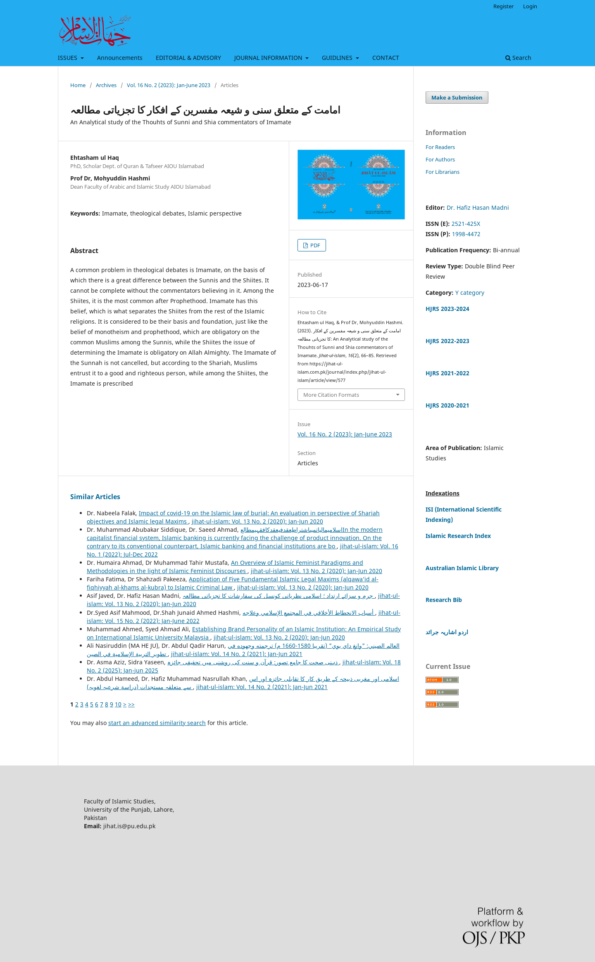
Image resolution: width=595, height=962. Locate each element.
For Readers (440, 147)
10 (118, 704)
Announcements (120, 58)
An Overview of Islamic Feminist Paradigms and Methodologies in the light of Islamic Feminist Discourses (225, 567)
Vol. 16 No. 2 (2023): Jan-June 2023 (168, 85)
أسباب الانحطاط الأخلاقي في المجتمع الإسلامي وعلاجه (309, 612)
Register (503, 6)
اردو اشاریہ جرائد (447, 632)
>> (131, 704)
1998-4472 (466, 234)
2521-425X (466, 223)
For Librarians (442, 171)
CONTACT (385, 58)
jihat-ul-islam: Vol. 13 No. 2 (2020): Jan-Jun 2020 (257, 521)
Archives (106, 85)
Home (78, 85)
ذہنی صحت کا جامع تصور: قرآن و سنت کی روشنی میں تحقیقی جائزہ (253, 662)
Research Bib (444, 600)
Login (530, 6)
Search (518, 58)
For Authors (440, 159)
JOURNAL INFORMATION (269, 58)
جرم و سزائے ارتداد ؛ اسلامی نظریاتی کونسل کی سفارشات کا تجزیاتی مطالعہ (279, 595)
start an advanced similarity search (157, 723)
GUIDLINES (338, 58)
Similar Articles (95, 496)
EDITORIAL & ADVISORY (188, 58)
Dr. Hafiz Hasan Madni (478, 207)
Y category (469, 292)
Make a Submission (457, 97)
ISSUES (68, 58)
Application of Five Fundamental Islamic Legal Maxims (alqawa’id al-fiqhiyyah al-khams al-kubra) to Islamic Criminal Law (232, 583)
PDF (314, 245)
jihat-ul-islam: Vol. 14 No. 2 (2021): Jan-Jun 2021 (236, 654)
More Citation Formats (331, 394)
